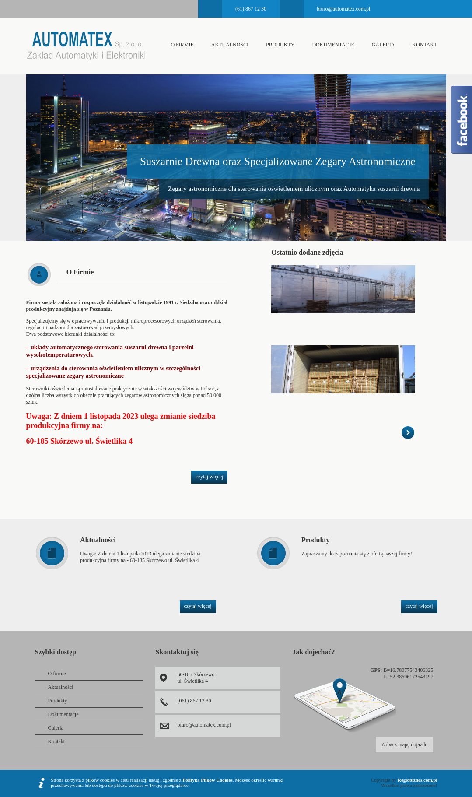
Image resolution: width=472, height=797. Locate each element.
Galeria (383, 45)
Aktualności (229, 45)
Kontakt (424, 45)
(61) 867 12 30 (250, 9)
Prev (13, 148)
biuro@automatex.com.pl (343, 9)
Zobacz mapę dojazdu (404, 744)
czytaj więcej (209, 477)
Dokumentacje (333, 45)
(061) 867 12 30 (194, 701)
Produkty (280, 45)
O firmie (182, 45)
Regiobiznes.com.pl (417, 780)
